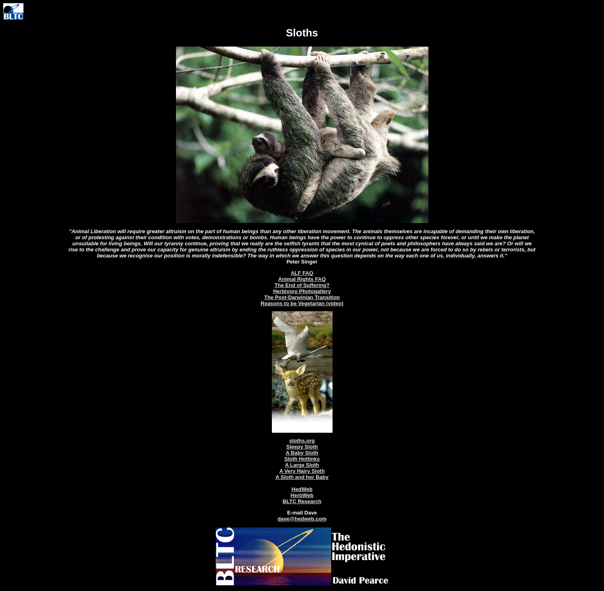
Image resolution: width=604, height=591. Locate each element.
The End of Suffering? (302, 285)
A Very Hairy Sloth (301, 471)
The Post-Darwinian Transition (302, 297)
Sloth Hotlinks (302, 459)
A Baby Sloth (302, 453)
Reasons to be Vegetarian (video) (302, 303)
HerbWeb (302, 495)
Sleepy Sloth (302, 447)
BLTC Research (302, 501)
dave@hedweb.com (302, 519)
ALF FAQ (302, 273)
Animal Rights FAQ (302, 279)
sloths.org (302, 441)
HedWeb (302, 489)
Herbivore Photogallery (302, 291)
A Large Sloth (302, 465)
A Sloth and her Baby (302, 477)
